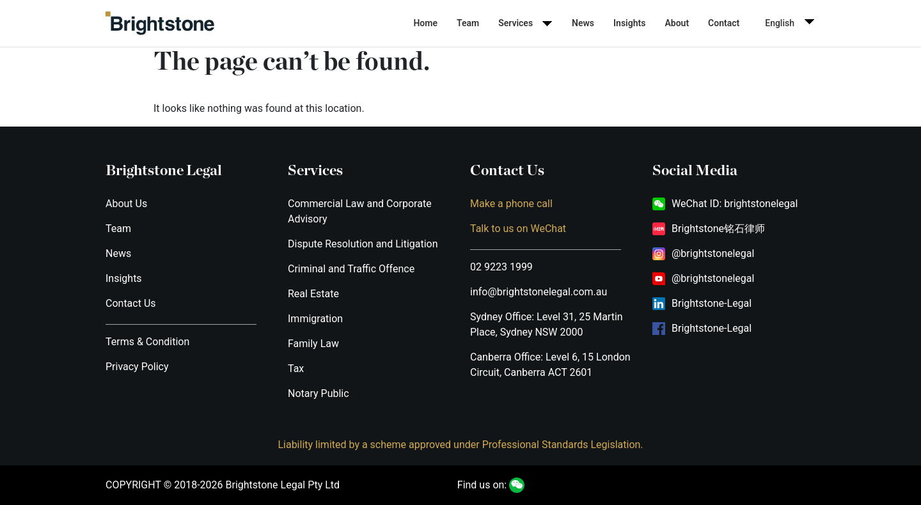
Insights (629, 23)
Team (468, 23)
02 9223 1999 (501, 267)
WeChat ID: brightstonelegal (735, 204)
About (677, 23)
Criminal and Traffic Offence (351, 269)
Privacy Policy (137, 367)
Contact (723, 23)
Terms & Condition (147, 342)
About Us (126, 204)
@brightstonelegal (713, 253)
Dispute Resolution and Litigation (363, 244)
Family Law (313, 344)
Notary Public (318, 393)
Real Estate (313, 294)
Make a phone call (511, 204)
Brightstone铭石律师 (718, 228)
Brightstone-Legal (712, 303)
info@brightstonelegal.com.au (538, 292)
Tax (296, 368)
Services (515, 23)
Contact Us (131, 303)
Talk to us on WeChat (518, 228)
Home (425, 23)
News (583, 23)
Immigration (315, 319)
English (779, 23)
